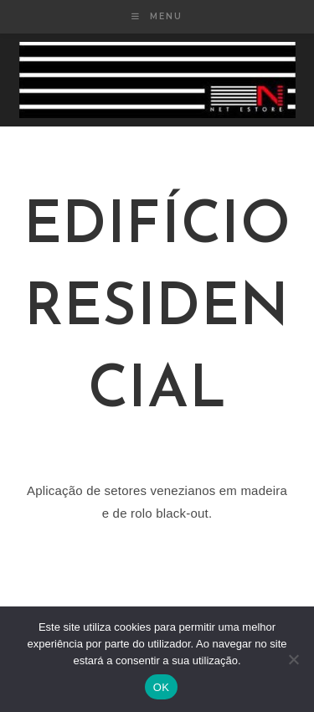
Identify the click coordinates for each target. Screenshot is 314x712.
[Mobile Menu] (157, 16)
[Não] (293, 659)
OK (161, 687)
